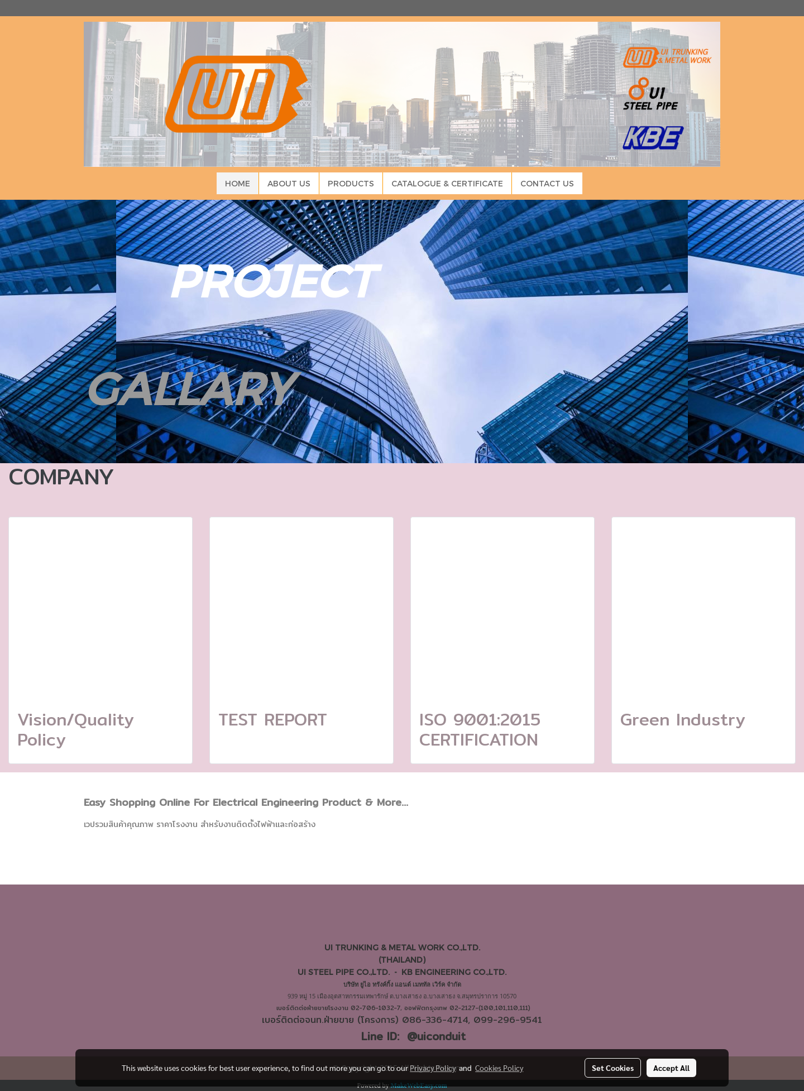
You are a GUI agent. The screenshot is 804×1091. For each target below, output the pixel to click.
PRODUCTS (351, 183)
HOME (237, 183)
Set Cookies (613, 1068)
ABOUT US (288, 183)
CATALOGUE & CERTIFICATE (447, 183)
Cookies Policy (499, 1068)
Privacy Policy (433, 1068)
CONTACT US (547, 183)
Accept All (671, 1068)
